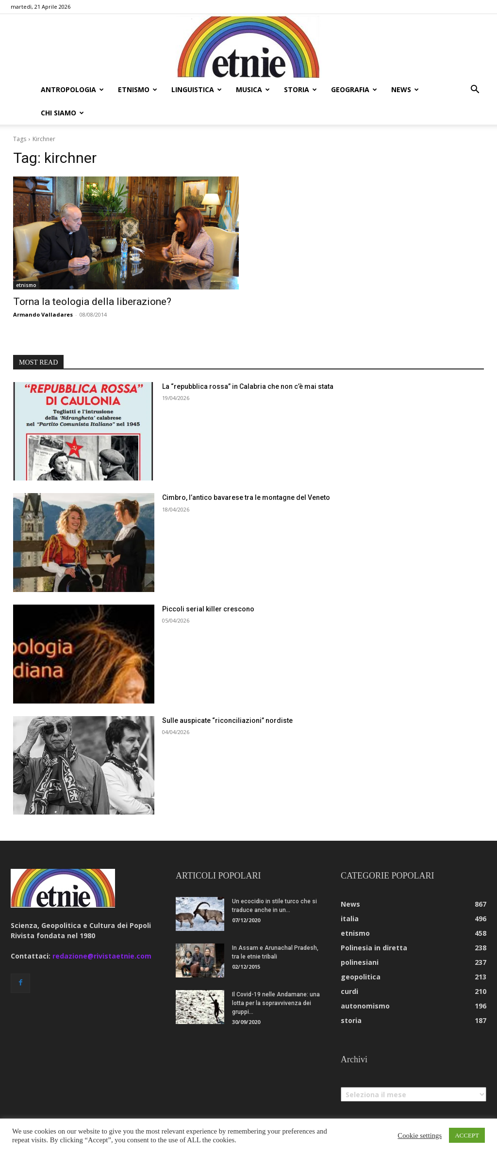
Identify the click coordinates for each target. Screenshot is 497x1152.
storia (300, 89)
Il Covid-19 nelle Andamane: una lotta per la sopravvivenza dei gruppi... (276, 1003)
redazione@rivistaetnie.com (101, 955)
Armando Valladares (43, 314)
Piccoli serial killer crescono (208, 609)
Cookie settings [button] (420, 1135)
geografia (354, 89)
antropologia (72, 89)
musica (253, 89)
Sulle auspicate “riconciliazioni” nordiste (227, 720)
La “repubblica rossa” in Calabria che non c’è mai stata (247, 386)
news (405, 89)
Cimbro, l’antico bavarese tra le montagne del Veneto (246, 497)
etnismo (137, 89)
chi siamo (62, 112)
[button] (474, 90)
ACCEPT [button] (467, 1135)
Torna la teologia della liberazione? (92, 301)
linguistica (196, 89)
